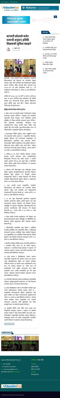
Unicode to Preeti (13, 2)
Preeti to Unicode (5, 2)
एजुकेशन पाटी (17, 48)
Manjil (23, 395)
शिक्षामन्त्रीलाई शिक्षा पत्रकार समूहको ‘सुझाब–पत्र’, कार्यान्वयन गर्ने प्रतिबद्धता (49, 40)
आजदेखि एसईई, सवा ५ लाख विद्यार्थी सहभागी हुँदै (50, 48)
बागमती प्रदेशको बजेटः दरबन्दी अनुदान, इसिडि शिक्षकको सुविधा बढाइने (19, 40)
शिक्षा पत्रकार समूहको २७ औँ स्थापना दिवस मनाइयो (49, 71)
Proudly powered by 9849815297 (8, 395)
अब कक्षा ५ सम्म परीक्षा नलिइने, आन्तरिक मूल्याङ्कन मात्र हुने (50, 56)
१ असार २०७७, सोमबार (8, 348)
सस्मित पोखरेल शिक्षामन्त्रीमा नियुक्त (48, 63)
